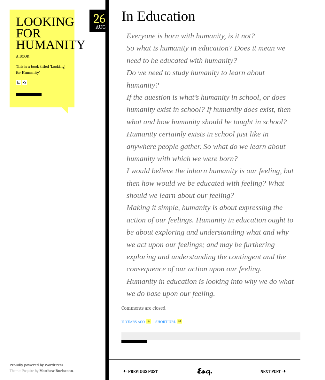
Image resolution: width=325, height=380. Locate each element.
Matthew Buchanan (56, 370)
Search (24, 82)
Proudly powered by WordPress (36, 365)
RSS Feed (18, 82)
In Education (158, 16)
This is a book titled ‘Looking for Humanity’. (40, 69)
